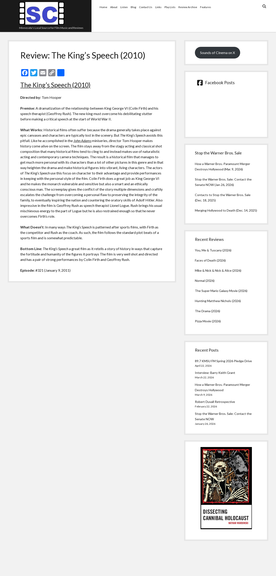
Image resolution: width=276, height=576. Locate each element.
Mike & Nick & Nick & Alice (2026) (218, 270)
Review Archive (187, 7)
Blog (133, 7)
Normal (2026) (204, 280)
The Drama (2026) (207, 311)
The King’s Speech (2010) (55, 85)
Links (158, 7)
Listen (124, 7)
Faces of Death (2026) (210, 260)
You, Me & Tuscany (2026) (213, 250)
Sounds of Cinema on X (217, 52)
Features (205, 7)
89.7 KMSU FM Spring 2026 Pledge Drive (223, 361)
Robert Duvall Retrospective (215, 402)
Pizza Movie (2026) (208, 321)
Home (103, 7)
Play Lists (170, 7)
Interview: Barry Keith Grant (215, 373)
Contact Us (145, 7)
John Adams (82, 140)
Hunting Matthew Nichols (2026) (218, 301)
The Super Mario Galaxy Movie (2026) (221, 291)
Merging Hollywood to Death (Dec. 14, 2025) (226, 210)
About (113, 7)
